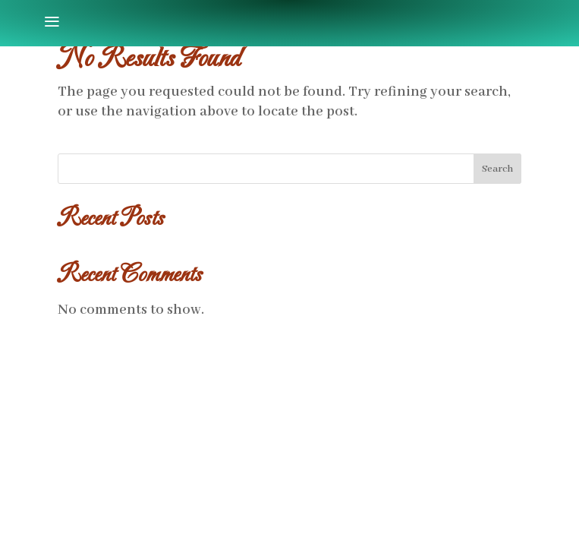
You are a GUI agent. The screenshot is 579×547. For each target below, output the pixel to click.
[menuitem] (51, 22)
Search (497, 169)
